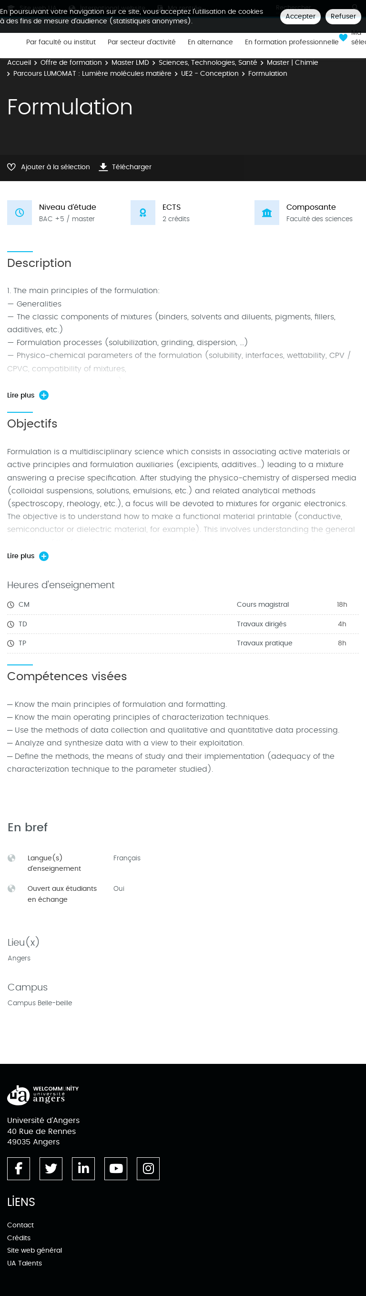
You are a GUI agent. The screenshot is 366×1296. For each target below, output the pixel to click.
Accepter (300, 16)
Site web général (34, 1250)
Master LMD (130, 63)
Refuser (343, 16)
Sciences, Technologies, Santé (208, 63)
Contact (20, 1225)
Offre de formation (71, 63)
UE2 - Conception (210, 74)
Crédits (18, 1238)
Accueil (19, 63)
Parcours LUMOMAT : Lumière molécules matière (92, 74)
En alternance (210, 42)
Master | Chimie (292, 63)
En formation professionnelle (292, 42)
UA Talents (24, 1263)
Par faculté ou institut (61, 42)
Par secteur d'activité (142, 42)
